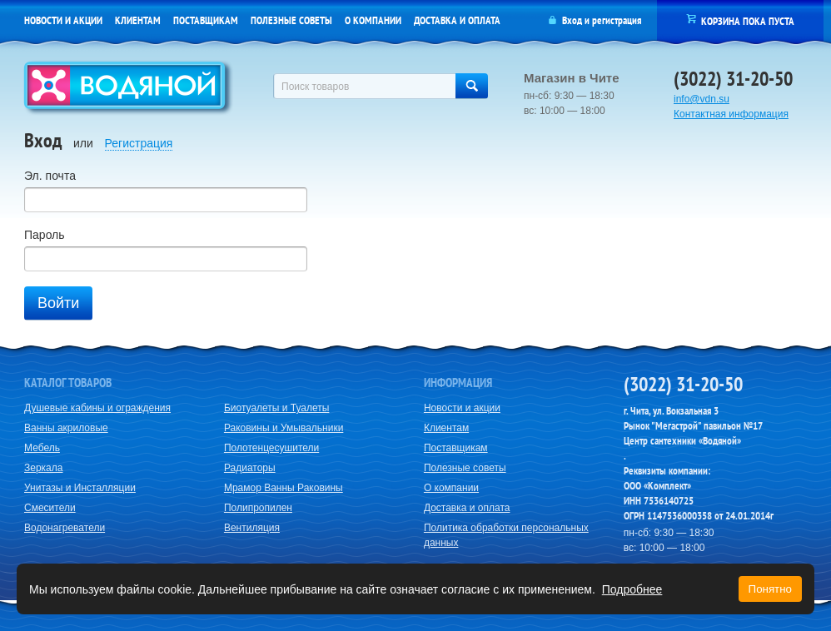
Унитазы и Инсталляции (80, 488)
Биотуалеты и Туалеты (277, 408)
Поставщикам (205, 20)
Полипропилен (258, 508)
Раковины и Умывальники (283, 428)
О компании (373, 20)
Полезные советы (291, 20)
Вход (572, 20)
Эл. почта (50, 175)
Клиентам (138, 20)
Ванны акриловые (66, 428)
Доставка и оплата (457, 20)
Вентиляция (252, 528)
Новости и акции (63, 20)
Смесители (50, 508)
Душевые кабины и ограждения (97, 408)
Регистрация (139, 143)
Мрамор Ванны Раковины (283, 488)
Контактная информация (731, 114)
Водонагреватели (64, 528)
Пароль (44, 234)
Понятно (770, 589)
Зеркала (43, 468)
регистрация (616, 20)
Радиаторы (250, 468)
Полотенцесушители (271, 448)
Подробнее (632, 589)
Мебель (42, 448)
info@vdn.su (701, 99)
